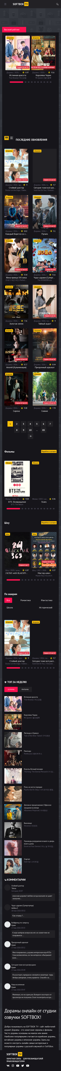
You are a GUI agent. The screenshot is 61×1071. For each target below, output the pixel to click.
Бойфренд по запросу (20, 923)
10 (30, 430)
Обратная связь (14, 1059)
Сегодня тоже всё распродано (23, 965)
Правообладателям (16, 1061)
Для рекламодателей (33, 1059)
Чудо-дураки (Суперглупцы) (22, 905)
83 (43, 430)
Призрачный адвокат (19, 942)
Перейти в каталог (49, 451)
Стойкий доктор (17, 886)
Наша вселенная (17, 984)
